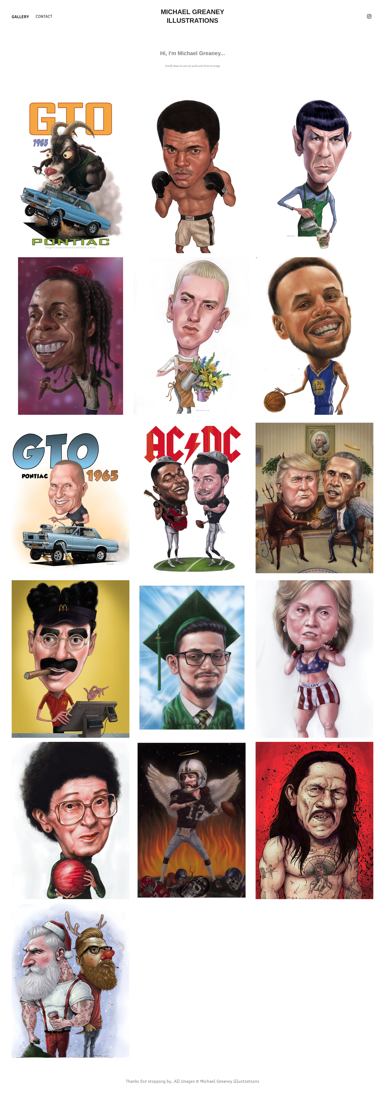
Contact (44, 16)
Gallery (20, 16)
